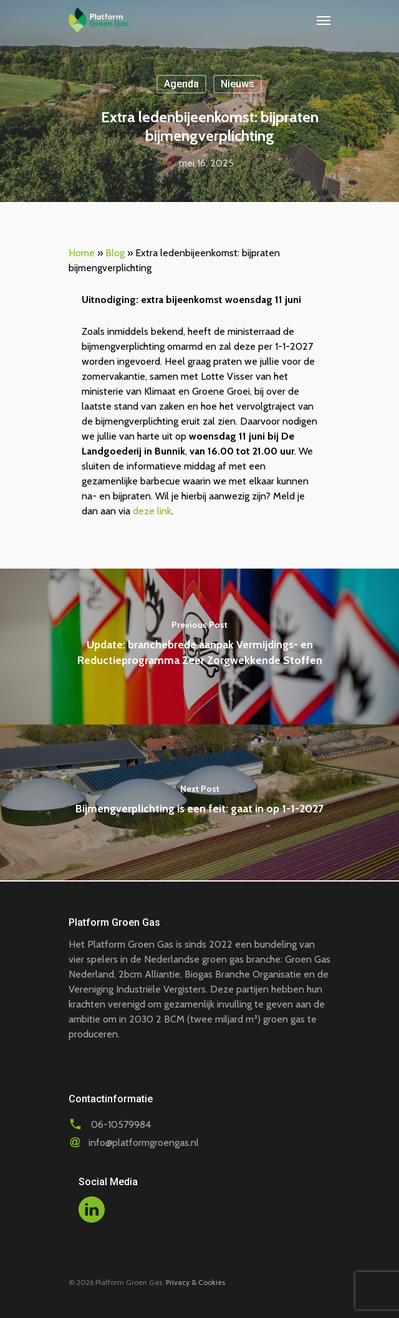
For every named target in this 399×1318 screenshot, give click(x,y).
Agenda (181, 84)
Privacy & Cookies (195, 1282)
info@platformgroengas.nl (144, 1142)
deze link (152, 511)
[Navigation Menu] (323, 20)
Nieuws (237, 84)
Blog (115, 253)
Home (82, 253)
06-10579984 (121, 1124)
